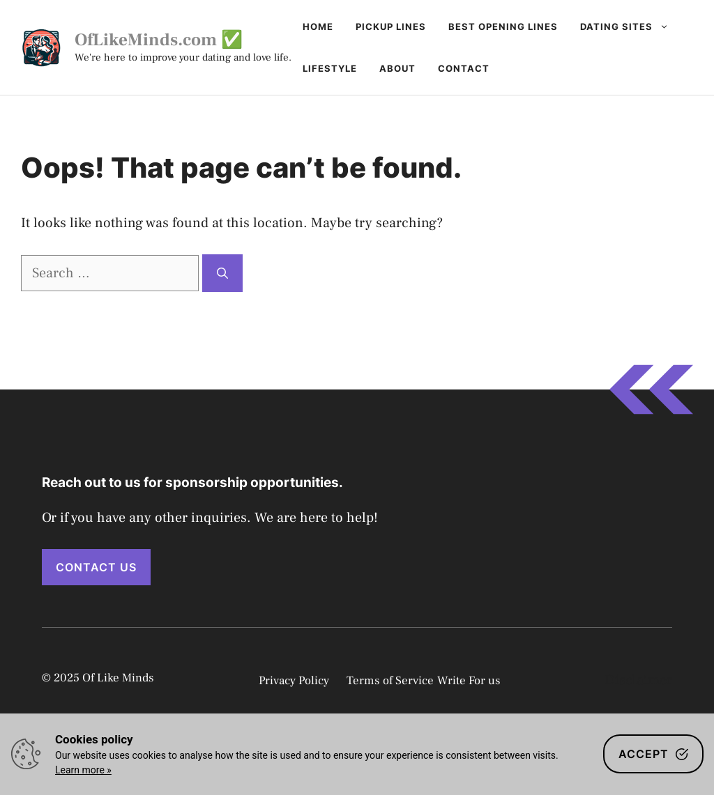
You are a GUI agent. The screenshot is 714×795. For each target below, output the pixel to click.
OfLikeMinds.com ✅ (159, 40)
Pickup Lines (391, 26)
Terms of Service (390, 680)
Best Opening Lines (503, 26)
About (397, 68)
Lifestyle (330, 68)
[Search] (222, 273)
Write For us (469, 680)
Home (318, 26)
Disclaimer (638, 680)
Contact (463, 68)
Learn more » (83, 769)
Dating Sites (630, 26)
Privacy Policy (294, 680)
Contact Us (96, 567)
